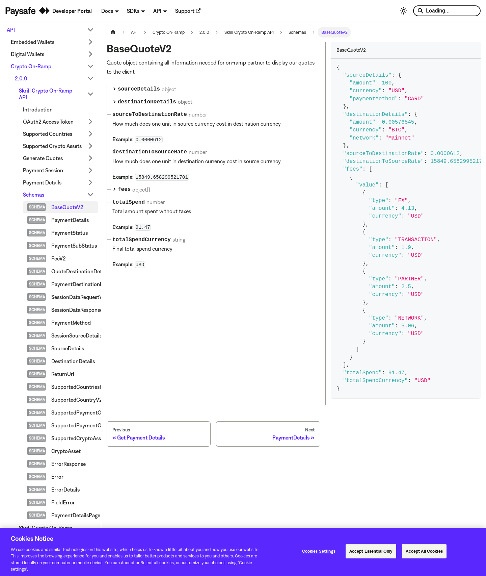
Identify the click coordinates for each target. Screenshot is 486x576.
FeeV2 (58, 258)
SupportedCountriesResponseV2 (74, 387)
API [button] (157, 11)
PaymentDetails (70, 220)
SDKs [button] (133, 11)
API (11, 30)
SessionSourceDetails (74, 335)
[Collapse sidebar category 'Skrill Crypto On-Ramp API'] (90, 94)
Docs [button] (107, 11)
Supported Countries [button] (47, 134)
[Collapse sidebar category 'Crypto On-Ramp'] (90, 66)
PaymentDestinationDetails (74, 284)
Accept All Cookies (424, 553)
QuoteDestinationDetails (74, 271)
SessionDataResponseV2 (74, 310)
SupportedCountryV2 (74, 400)
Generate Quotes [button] (43, 158)
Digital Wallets (27, 54)
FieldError (63, 502)
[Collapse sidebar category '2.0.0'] (90, 78)
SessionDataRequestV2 (74, 297)
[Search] (447, 10)
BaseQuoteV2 (67, 207)
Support (187, 11)
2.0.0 (21, 78)
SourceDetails (67, 348)
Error (57, 477)
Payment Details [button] (42, 182)
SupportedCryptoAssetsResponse (74, 438)
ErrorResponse (68, 464)
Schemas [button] (33, 195)
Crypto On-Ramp (31, 66)
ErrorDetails (65, 489)
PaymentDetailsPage (74, 515)
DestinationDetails (73, 361)
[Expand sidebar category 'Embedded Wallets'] (90, 41)
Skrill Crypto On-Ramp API (45, 93)
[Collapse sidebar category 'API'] (90, 29)
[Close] (475, 554)
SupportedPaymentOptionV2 (74, 412)
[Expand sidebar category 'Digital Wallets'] (90, 54)
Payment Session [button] (43, 170)
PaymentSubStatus (74, 246)
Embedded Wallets (32, 42)
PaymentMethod (71, 323)
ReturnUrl (62, 374)
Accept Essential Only (371, 553)
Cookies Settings (318, 553)
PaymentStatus (69, 233)
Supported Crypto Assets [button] (52, 146)
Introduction (38, 109)
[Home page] (113, 32)
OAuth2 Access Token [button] (48, 122)
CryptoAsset (66, 451)
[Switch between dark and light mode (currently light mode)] (403, 10)
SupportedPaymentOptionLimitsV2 (74, 425)
